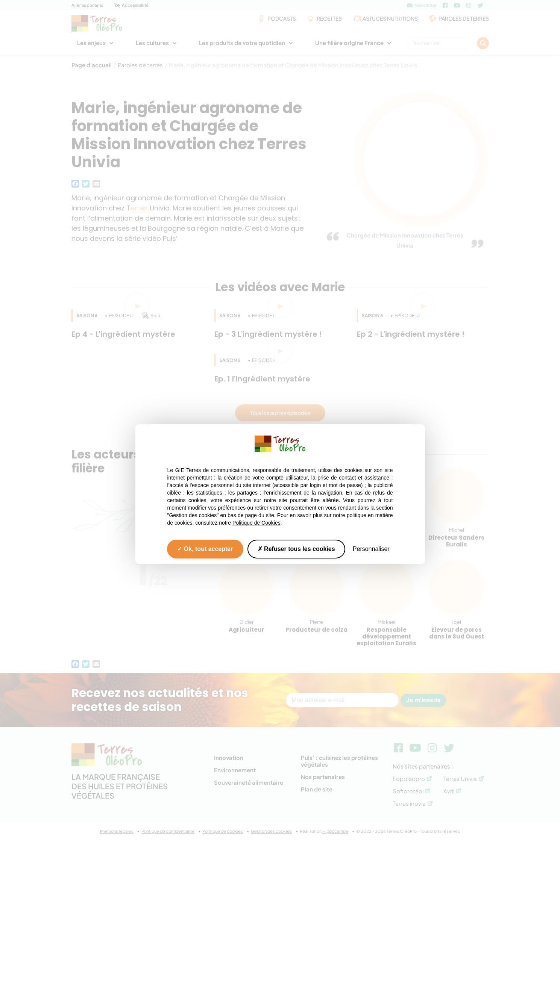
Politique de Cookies (256, 522)
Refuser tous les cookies (296, 548)
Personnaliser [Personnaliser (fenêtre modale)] (371, 548)
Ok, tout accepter (205, 548)
